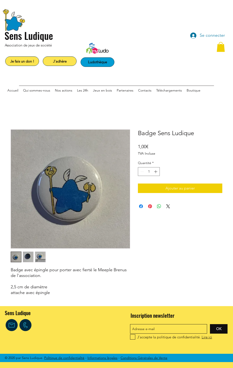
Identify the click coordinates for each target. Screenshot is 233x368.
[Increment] (156, 171)
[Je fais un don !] (22, 61)
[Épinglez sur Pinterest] (150, 206)
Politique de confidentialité (64, 358)
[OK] (219, 329)
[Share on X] (168, 206)
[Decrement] (142, 171)
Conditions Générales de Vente (144, 358)
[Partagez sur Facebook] (141, 206)
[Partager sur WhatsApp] (159, 206)
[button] (221, 47)
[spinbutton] (149, 171)
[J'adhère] (60, 61)
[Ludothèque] (97, 62)
